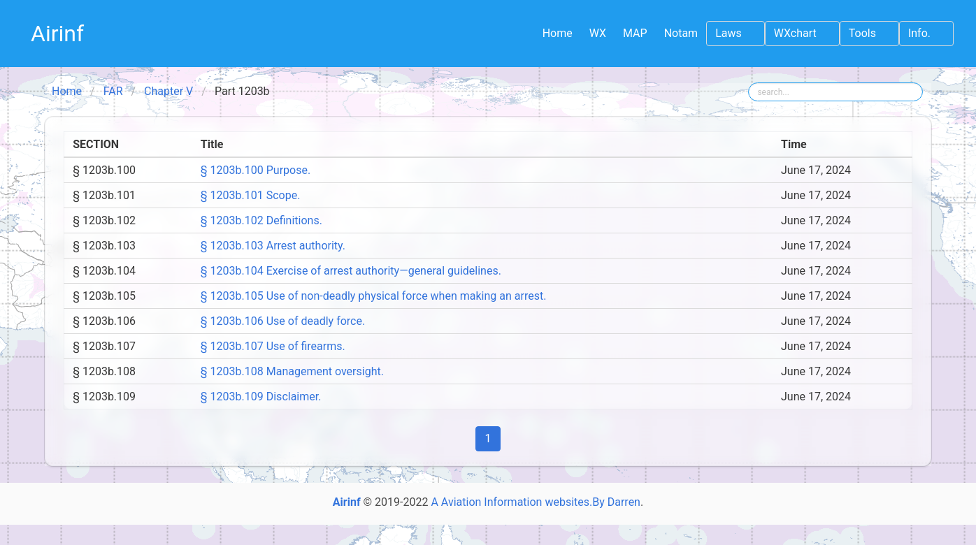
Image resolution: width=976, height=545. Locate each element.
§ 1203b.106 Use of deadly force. (283, 321)
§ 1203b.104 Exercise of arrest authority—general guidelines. (351, 270)
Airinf (57, 33)
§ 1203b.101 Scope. (251, 195)
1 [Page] (488, 438)
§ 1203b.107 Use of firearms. (273, 346)
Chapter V (168, 91)
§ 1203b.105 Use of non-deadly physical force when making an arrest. (374, 296)
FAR (113, 91)
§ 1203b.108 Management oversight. (292, 371)
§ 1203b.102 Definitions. (261, 220)
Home (558, 33)
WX (597, 33)
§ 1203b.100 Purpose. (255, 170)
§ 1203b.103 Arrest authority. (273, 245)
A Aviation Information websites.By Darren (535, 502)
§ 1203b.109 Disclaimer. (261, 396)
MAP (635, 33)
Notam (681, 33)
